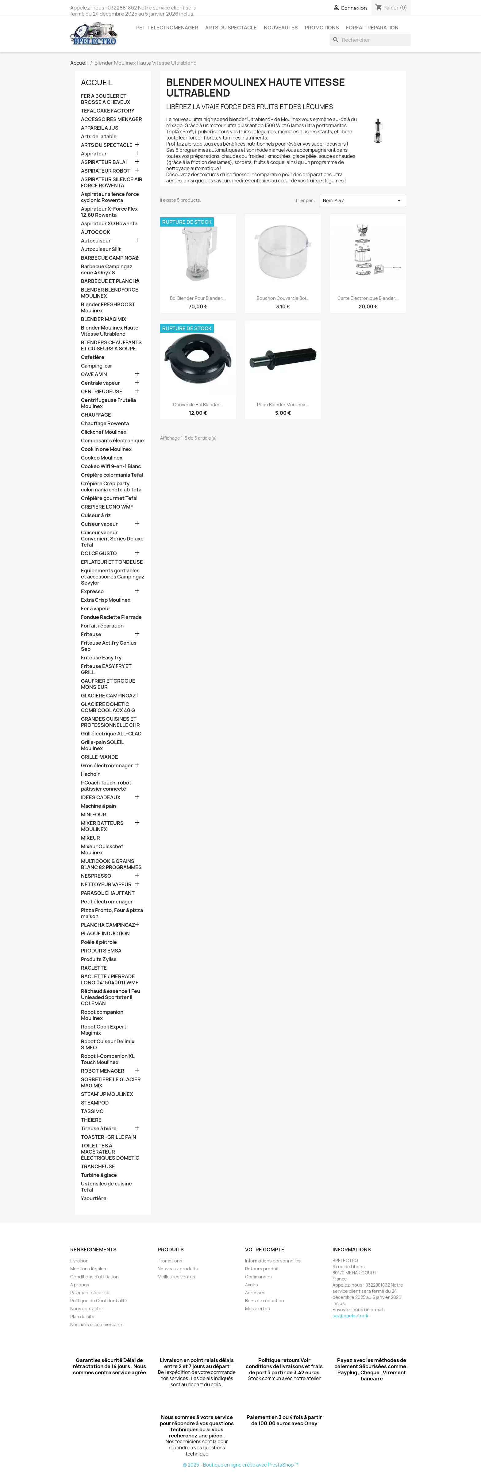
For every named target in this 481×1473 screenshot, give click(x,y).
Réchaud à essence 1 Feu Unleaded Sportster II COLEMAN (110, 997)
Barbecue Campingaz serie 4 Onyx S (107, 269)
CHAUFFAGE (96, 415)
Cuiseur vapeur (99, 524)
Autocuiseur (96, 241)
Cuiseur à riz (96, 515)
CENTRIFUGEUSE (101, 391)
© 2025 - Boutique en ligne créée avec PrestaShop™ (240, 1465)
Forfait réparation (372, 27)
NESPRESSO (96, 876)
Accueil (97, 82)
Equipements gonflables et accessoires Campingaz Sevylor (112, 576)
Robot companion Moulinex (102, 1015)
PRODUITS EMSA (101, 951)
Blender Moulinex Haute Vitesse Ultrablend (109, 331)
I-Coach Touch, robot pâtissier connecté (106, 786)
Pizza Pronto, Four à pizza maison (112, 913)
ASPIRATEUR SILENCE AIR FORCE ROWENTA (111, 182)
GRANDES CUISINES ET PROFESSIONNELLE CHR (110, 722)
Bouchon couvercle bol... (283, 298)
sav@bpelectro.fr (351, 1315)
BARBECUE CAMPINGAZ (110, 258)
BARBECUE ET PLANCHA (110, 281)
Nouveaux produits (178, 1269)
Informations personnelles (273, 1261)
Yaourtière (93, 1198)
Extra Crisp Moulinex (105, 600)
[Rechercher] (370, 40)
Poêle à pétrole (99, 942)
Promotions (170, 1261)
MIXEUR (90, 838)
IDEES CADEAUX (101, 797)
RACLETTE (94, 968)
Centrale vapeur (100, 383)
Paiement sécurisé (90, 1293)
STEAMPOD (95, 1103)
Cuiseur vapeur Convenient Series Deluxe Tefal (112, 538)
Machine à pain (98, 806)
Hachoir (90, 774)
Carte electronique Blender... (368, 298)
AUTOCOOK (95, 232)
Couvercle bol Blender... (198, 404)
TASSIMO (92, 1111)
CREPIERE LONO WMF (107, 507)
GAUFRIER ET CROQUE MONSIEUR (108, 684)
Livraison (79, 1261)
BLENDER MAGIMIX (103, 319)
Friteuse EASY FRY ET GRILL (106, 669)
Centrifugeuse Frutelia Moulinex (108, 403)
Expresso (92, 591)
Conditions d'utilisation (94, 1277)
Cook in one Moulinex (106, 449)
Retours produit (262, 1269)
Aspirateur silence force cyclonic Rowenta (110, 197)
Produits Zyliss (99, 959)
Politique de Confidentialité (98, 1300)
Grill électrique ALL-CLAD (111, 734)
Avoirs (251, 1285)
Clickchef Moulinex (103, 432)
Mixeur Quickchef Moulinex (102, 849)
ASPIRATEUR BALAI (104, 162)
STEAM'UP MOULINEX (107, 1094)
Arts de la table (99, 136)
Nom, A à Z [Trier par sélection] (363, 200)
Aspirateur (94, 154)
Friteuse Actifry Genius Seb (109, 646)
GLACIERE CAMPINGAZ (108, 696)
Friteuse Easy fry (101, 657)
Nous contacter (86, 1308)
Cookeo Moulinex (101, 458)
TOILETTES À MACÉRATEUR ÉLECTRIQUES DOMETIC (110, 1152)
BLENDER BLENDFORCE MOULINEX (109, 293)
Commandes (258, 1277)
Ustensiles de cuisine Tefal (106, 1187)
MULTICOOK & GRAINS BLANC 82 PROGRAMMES (111, 864)
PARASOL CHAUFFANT (108, 893)
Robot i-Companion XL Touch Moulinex (107, 1059)
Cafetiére (92, 357)
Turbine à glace (99, 1175)
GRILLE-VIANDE (99, 757)
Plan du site (82, 1316)
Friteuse (91, 634)
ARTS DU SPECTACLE (231, 27)
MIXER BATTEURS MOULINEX (102, 826)
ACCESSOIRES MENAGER (111, 119)
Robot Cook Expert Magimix (103, 1030)
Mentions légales (88, 1269)
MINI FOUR (93, 814)
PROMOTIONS (322, 27)
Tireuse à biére (99, 1128)
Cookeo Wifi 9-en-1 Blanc (111, 466)
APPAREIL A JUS (99, 128)
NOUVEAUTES (281, 27)
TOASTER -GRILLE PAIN (108, 1137)
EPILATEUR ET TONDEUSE (112, 562)
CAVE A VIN (94, 374)
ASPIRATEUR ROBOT (105, 171)
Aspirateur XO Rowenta (109, 223)
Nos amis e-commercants (97, 1324)
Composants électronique (112, 440)
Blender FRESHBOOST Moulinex (108, 307)
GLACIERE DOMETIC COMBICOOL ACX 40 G (108, 707)
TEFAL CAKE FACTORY (107, 111)
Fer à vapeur (95, 608)
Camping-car (96, 366)
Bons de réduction (264, 1300)
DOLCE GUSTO (99, 553)
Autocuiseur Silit (101, 249)
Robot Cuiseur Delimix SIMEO (107, 1044)
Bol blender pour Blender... (198, 298)
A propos (79, 1285)
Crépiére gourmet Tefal (109, 498)
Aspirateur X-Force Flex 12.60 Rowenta (109, 212)
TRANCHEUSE (98, 1166)
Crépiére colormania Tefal (112, 475)
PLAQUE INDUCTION (105, 933)
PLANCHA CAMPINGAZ (108, 925)
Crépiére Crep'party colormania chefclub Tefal (112, 486)
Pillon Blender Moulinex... (283, 404)
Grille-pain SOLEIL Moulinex (102, 745)
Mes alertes (257, 1308)
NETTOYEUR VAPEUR (106, 884)
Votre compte (264, 1249)
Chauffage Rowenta (105, 423)
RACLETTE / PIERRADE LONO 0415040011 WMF (109, 979)
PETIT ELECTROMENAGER (167, 27)
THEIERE (91, 1120)
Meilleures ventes (176, 1277)
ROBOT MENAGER (102, 1071)
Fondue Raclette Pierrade (111, 617)
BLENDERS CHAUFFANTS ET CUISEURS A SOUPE (111, 345)
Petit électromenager (107, 902)
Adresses (255, 1293)
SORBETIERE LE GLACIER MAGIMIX (111, 1082)
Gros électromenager (107, 765)
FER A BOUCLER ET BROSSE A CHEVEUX (105, 99)
